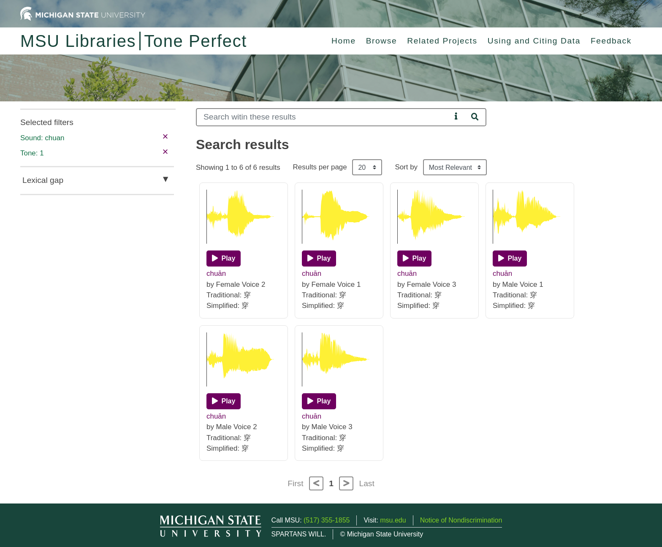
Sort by (406, 167)
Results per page (320, 167)
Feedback (611, 40)
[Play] (223, 258)
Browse (381, 40)
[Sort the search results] (455, 167)
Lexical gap (42, 180)
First (295, 483)
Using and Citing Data (534, 40)
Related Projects (442, 40)
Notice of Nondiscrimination (461, 520)
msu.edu (393, 520)
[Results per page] (367, 167)
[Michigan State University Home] (82, 13)
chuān (216, 273)
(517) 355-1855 (327, 520)
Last (366, 483)
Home (343, 40)
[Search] (323, 117)
